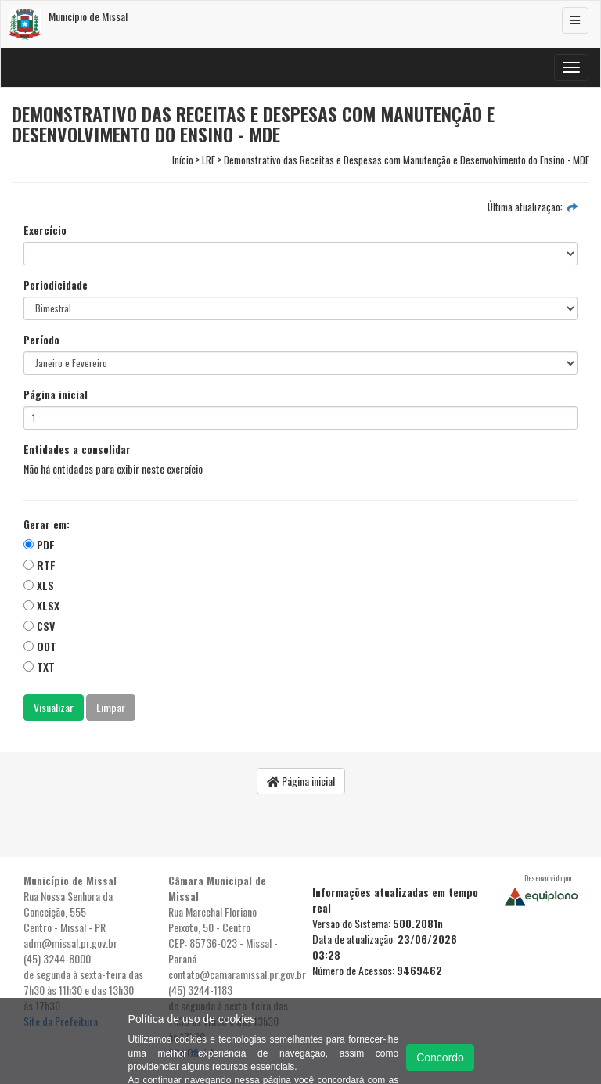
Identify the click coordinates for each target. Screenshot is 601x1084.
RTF (39, 564)
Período (41, 340)
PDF (39, 544)
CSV (39, 626)
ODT (39, 646)
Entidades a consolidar (77, 449)
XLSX (41, 605)
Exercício (45, 230)
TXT (39, 666)
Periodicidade (55, 285)
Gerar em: (46, 524)
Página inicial (55, 394)
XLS (38, 585)
